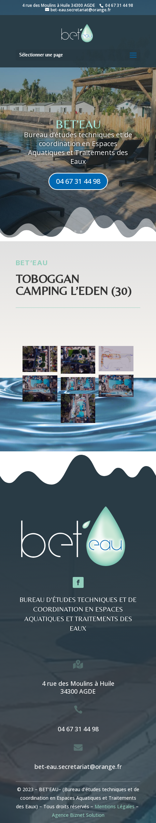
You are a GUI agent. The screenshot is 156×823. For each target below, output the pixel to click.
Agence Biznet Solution (78, 815)
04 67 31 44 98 (118, 5)
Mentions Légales (114, 806)
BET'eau (78, 124)
